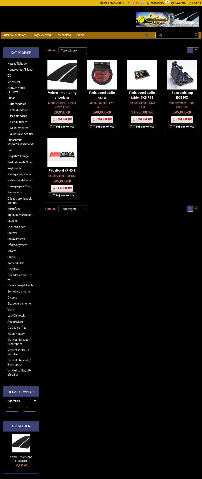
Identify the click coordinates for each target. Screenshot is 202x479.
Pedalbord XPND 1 (62, 172)
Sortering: (51, 50)
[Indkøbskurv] (157, 3)
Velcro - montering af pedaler (21, 459)
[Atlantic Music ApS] (167, 18)
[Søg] (196, 35)
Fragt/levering (42, 35)
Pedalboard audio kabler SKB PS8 (142, 94)
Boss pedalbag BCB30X (182, 94)
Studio (80, 35)
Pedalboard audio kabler (102, 94)
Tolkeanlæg (63, 35)
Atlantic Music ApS (15, 35)
